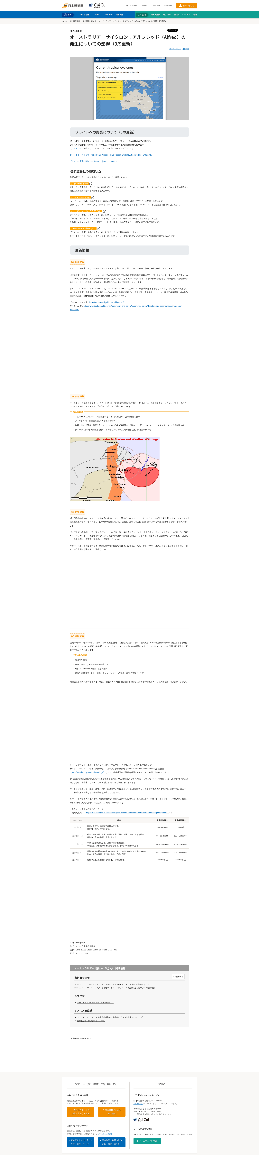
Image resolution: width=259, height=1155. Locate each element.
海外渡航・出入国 (89, 21)
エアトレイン (78, 148)
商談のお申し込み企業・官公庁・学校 (80, 1112)
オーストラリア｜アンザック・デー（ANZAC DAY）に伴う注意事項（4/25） (118, 984)
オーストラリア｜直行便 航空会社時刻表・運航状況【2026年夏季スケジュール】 (110, 1017)
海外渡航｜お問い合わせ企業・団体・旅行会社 (81, 1142)
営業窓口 (145, 5)
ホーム (64, 21)
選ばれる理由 (131, 5)
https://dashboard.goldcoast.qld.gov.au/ (106, 302)
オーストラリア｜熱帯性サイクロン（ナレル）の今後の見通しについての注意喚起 (121, 988)
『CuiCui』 (138, 1103)
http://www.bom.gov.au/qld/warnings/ (88, 772)
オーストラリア (175, 49)
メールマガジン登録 (148, 1141)
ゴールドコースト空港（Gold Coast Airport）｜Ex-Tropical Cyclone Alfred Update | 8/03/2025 (111, 155)
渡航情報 (186, 49)
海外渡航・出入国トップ (82, 1038)
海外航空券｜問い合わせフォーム (91, 1021)
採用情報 (156, 5)
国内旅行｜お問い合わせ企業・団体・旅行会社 (113, 1142)
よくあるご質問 (105, 1133)
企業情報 (168, 5)
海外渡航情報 (75, 21)
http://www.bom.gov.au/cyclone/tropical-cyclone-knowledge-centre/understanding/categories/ (126, 813)
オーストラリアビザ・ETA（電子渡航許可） (95, 1003)
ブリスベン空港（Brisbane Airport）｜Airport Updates (93, 161)
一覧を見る (179, 976)
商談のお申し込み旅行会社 (113, 1112)
